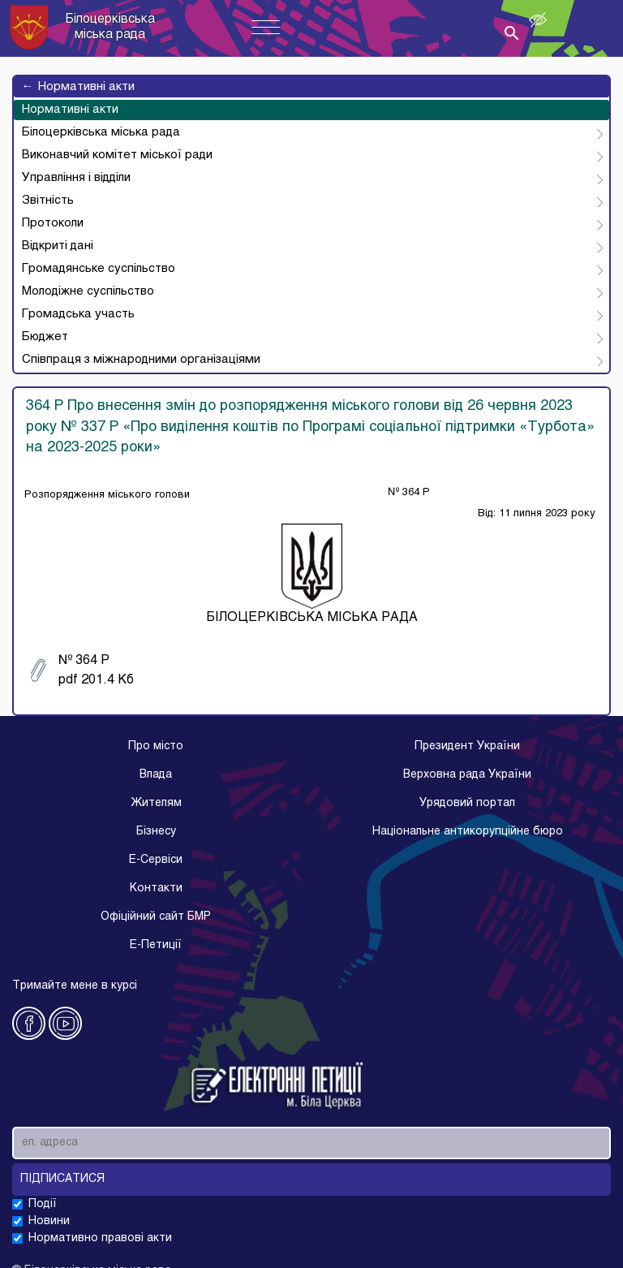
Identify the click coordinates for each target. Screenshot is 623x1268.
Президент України (467, 746)
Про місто (155, 746)
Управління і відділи (76, 177)
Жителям (156, 803)
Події (42, 1204)
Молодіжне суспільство (88, 291)
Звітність (48, 200)
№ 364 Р (82, 670)
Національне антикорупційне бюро (467, 831)
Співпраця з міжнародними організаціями (141, 359)
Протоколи (53, 223)
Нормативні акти (78, 86)
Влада (156, 775)
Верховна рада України (467, 775)
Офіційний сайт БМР (156, 917)
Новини (49, 1221)
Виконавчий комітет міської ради (117, 155)
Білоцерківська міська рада (101, 132)
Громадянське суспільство (98, 268)
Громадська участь (78, 314)
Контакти (156, 888)
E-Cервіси (156, 860)
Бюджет (45, 337)
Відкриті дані (57, 246)
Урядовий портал (467, 803)
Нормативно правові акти (100, 1238)
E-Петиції (156, 945)
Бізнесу (156, 831)
